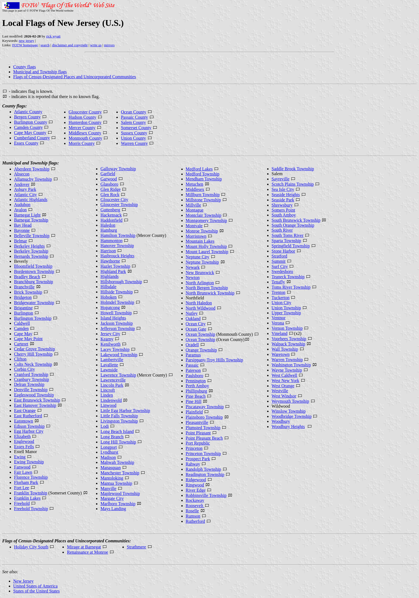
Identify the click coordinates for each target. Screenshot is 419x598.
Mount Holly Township (206, 246)
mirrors (109, 45)
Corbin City (24, 369)
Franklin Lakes (27, 498)
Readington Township (205, 474)
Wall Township (285, 349)
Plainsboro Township (204, 417)
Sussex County (134, 133)
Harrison (108, 250)
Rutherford (195, 521)
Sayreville (280, 179)
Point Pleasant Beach (204, 438)
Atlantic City (25, 194)
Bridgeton (23, 297)
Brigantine (23, 307)
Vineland (279, 333)
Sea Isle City (283, 189)
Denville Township (31, 389)
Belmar (20, 241)
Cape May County (30, 132)
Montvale (194, 225)
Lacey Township (115, 349)
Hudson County (82, 117)
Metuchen (194, 184)
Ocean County (133, 112)
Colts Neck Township (33, 364)
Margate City (112, 498)
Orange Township (201, 350)
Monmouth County (85, 138)
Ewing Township (29, 461)
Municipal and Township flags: (30, 163)
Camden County (28, 127)
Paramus (193, 355)
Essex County (26, 143)
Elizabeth (22, 436)
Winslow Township (289, 411)
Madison (108, 457)
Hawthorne (110, 261)
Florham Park (26, 482)
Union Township (286, 307)
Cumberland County (32, 138)
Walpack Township (288, 344)
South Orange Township (293, 225)
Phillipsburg (196, 391)
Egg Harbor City (28, 431)
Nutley (192, 313)
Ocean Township (200, 334)
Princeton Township (203, 453)
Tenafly (278, 282)
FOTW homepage (25, 45)
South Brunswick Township (296, 220)
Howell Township (116, 312)
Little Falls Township (119, 415)
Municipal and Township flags (40, 71)
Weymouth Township (290, 401)
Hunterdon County (85, 122)
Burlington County (30, 122)
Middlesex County (85, 133)
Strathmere (136, 547)
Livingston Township (119, 421)
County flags (24, 66)
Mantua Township (116, 483)
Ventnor (279, 317)
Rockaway (195, 500)
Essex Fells (24, 446)
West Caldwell (284, 375)
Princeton (194, 448)
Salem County (133, 122)
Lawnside (108, 369)
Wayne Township (287, 370)
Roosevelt (195, 505)
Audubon (22, 204)
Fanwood (22, 467)
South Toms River (287, 235)
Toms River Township (291, 287)
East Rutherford (28, 415)
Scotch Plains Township (293, 184)
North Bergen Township (207, 287)
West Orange (283, 385)
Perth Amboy (197, 385)
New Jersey (23, 581)
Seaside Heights (286, 194)
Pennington (196, 380)
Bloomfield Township (33, 266)
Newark (193, 267)
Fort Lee (21, 487)
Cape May (23, 333)
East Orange (25, 410)
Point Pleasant (198, 433)
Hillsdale (108, 286)
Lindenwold (111, 400)
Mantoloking (111, 478)
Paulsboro (194, 375)
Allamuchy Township (33, 179)
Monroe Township (202, 231)
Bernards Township (31, 256)
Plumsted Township (203, 427)
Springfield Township (291, 245)
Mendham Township (204, 179)
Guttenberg (110, 209)
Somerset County (136, 127)
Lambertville (111, 359)
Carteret (21, 344)
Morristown (196, 236)
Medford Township (203, 174)
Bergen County (27, 117)
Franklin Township (30, 493)
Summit (279, 261)
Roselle (192, 510)
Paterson (193, 370)
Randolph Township (203, 469)
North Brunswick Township (210, 293)
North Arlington (200, 282)
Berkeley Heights (29, 246)
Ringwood (195, 485)
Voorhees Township (289, 338)
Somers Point (283, 210)
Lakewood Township (118, 354)
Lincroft (107, 390)
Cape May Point (28, 338)
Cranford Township (31, 374)
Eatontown (23, 421)
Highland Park (113, 271)
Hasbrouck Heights (117, 255)
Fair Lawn (23, 472)
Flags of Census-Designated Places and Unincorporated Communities (74, 76)
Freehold (22, 503)
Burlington (23, 313)
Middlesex (195, 189)
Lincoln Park (111, 385)
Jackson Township (116, 323)
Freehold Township (31, 508)
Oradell (192, 344)
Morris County (82, 143)
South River (282, 230)
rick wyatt (53, 36)
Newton (193, 277)
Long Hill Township (118, 442)
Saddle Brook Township (293, 168)
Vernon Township (287, 328)
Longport (108, 447)
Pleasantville (197, 422)
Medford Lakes (199, 169)
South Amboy (284, 215)
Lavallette (109, 364)
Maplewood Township (120, 493)
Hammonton (111, 240)
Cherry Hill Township (33, 354)
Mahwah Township (117, 462)
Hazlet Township (115, 266)
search (45, 45)
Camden (21, 328)
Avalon (20, 209)
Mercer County (82, 127)
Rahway (193, 464)
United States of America (35, 586)
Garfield (107, 173)
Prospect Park (198, 458)
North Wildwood (200, 308)
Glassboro (109, 184)
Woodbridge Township (291, 416)
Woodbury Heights (288, 426)
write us (96, 45)
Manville (108, 488)
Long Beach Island (117, 431)
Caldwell (22, 323)
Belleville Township (32, 235)
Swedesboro (282, 271)
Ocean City (196, 323)
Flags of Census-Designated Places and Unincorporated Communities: (66, 541)
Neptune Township (202, 262)
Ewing (20, 456)
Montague (195, 210)
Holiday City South (31, 547)
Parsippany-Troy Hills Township (214, 360)
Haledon (107, 225)
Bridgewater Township (34, 302)
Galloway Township (118, 168)
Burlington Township (32, 318)
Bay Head (23, 225)
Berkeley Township (31, 251)
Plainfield (194, 412)
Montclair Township (203, 215)
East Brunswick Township (37, 400)
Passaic (192, 365)
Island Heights (113, 318)
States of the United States (36, 591)
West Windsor (284, 396)
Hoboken (108, 297)
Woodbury (281, 421)
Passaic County (134, 117)
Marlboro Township (117, 503)
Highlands (109, 276)
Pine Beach (196, 396)
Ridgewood (196, 479)
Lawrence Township (118, 375)
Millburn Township (203, 194)
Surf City (280, 266)
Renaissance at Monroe (87, 552)
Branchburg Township (33, 281)
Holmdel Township (117, 302)
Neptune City (197, 257)
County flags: (14, 106)
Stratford (279, 256)
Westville (280, 390)
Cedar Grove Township (34, 349)
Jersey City (110, 333)
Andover (21, 184)
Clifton (20, 359)
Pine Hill (193, 401)
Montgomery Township (206, 220)
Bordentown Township (34, 271)
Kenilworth (110, 344)
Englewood (24, 441)
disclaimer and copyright (69, 45)
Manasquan (110, 467)
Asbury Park (25, 189)
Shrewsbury (282, 205)
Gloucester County (85, 112)
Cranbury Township (31, 379)
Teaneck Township (288, 276)
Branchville (24, 287)
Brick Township (28, 292)
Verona (278, 323)
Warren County (134, 143)
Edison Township (29, 426)
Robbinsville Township (206, 495)
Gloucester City (114, 199)
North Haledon (199, 303)
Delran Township (29, 384)
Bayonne (22, 230)
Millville (193, 205)
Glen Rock (109, 194)
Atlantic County (28, 111)
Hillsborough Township (121, 281)
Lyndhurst (109, 452)
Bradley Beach (27, 276)
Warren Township (287, 359)
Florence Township (31, 477)
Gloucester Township (119, 204)
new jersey (26, 41)
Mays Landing (113, 508)
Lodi (104, 426)
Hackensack (111, 215)
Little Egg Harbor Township (125, 410)
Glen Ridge (110, 189)
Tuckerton (280, 297)
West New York (285, 380)
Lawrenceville (113, 380)
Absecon (21, 174)
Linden (106, 395)
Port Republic (198, 443)
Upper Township (286, 312)
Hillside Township (116, 291)
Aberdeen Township (32, 169)
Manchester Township (119, 472)
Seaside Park (283, 199)
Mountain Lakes (200, 241)
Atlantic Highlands (30, 199)
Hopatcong (110, 307)
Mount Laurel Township (207, 251)
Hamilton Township (117, 235)
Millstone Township (203, 199)
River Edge (196, 490)
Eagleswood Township (34, 395)
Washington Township (291, 364)
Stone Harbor (283, 251)
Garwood (108, 179)
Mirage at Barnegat (84, 547)
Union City (281, 302)
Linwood (108, 405)
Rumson (193, 516)
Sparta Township (286, 240)
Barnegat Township (31, 220)
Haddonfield (111, 220)
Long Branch (112, 436)
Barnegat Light (27, 215)
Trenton (278, 292)
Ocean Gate (196, 329)
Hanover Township (117, 245)
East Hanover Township (35, 405)
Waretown (280, 354)
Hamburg (108, 230)
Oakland (193, 318)
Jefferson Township (117, 328)
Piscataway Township (205, 406)
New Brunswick (200, 272)
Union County (133, 138)
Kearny (106, 339)
